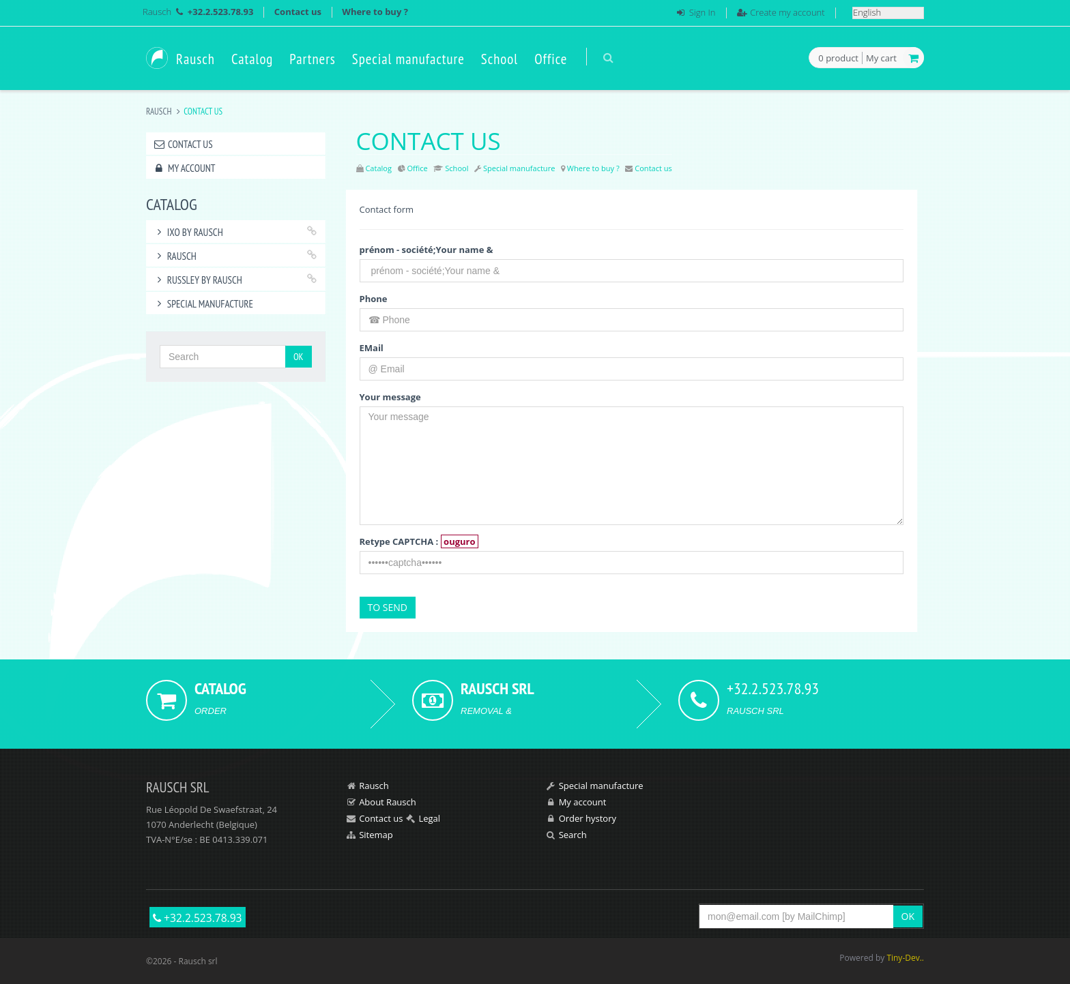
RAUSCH (175, 256)
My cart (881, 58)
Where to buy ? (375, 11)
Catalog (252, 59)
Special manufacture (408, 59)
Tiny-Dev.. (905, 958)
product (838, 58)
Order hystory (587, 818)
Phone (374, 299)
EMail (372, 348)
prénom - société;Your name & (426, 249)
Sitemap (376, 835)
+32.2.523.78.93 (197, 917)
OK (298, 357)
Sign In (702, 12)
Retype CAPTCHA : (419, 541)
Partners (312, 59)
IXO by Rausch (188, 232)
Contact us (297, 11)
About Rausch (387, 802)
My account (184, 168)
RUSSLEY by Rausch (197, 279)
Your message (390, 397)
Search (573, 835)
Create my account (787, 12)
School (499, 59)
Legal (429, 818)
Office (550, 59)
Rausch (157, 11)
